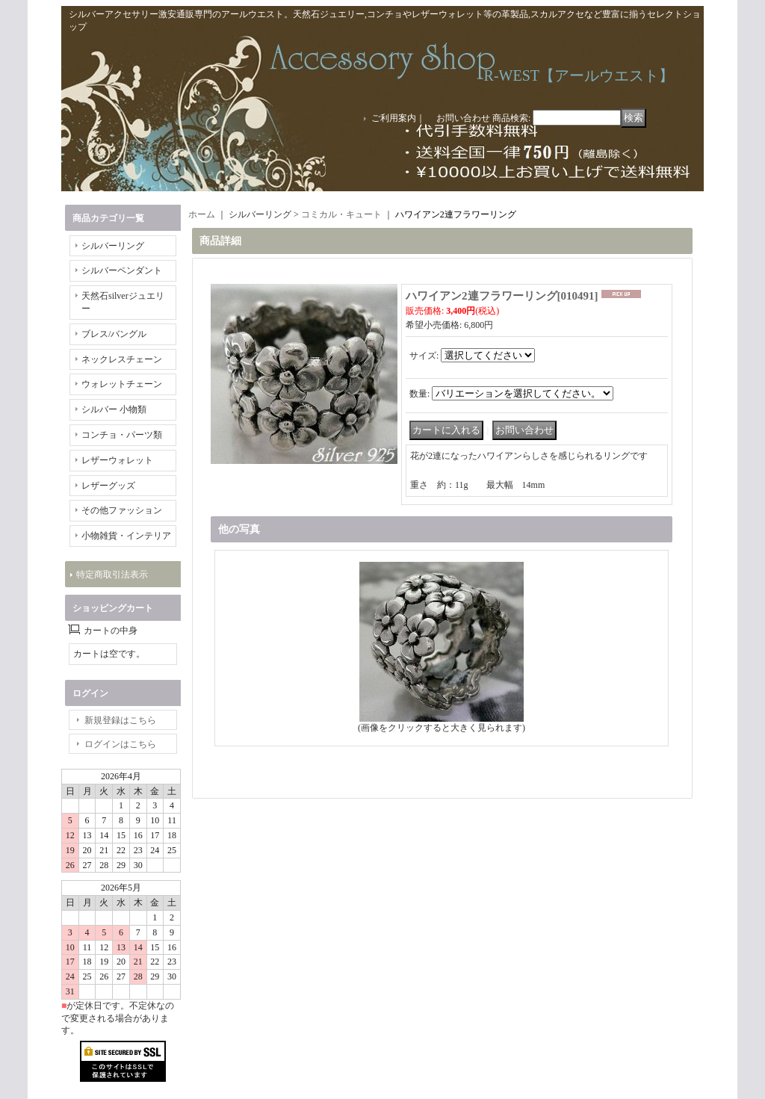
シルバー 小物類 (113, 409)
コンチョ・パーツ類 (121, 435)
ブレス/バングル (113, 334)
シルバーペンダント (121, 270)
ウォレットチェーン (121, 384)
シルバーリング (112, 246)
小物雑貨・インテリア (126, 535)
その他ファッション (121, 510)
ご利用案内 (393, 118)
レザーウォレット (117, 460)
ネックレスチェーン (121, 359)
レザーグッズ (108, 485)
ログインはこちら (120, 744)
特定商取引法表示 (112, 574)
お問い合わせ (463, 118)
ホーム (201, 214)
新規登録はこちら (120, 720)
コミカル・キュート (341, 214)
